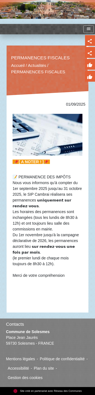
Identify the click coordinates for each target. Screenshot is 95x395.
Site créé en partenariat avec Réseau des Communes (47, 390)
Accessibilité (18, 368)
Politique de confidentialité (62, 359)
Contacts (15, 324)
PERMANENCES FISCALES (38, 71)
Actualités (37, 65)
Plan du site (44, 368)
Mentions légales (20, 359)
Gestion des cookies (25, 377)
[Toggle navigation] (88, 29)
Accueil (18, 65)
